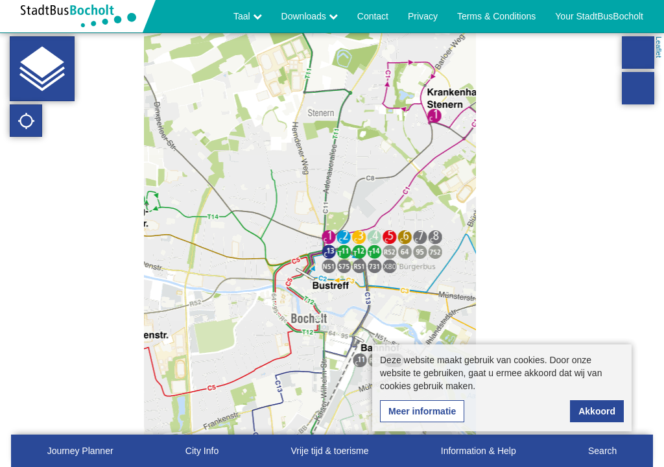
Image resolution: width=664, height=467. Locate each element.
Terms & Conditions (496, 16)
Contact (372, 16)
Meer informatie (422, 411)
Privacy (423, 16)
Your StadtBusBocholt (599, 16)
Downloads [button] (309, 16)
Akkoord (596, 411)
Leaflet (659, 47)
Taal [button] (247, 16)
